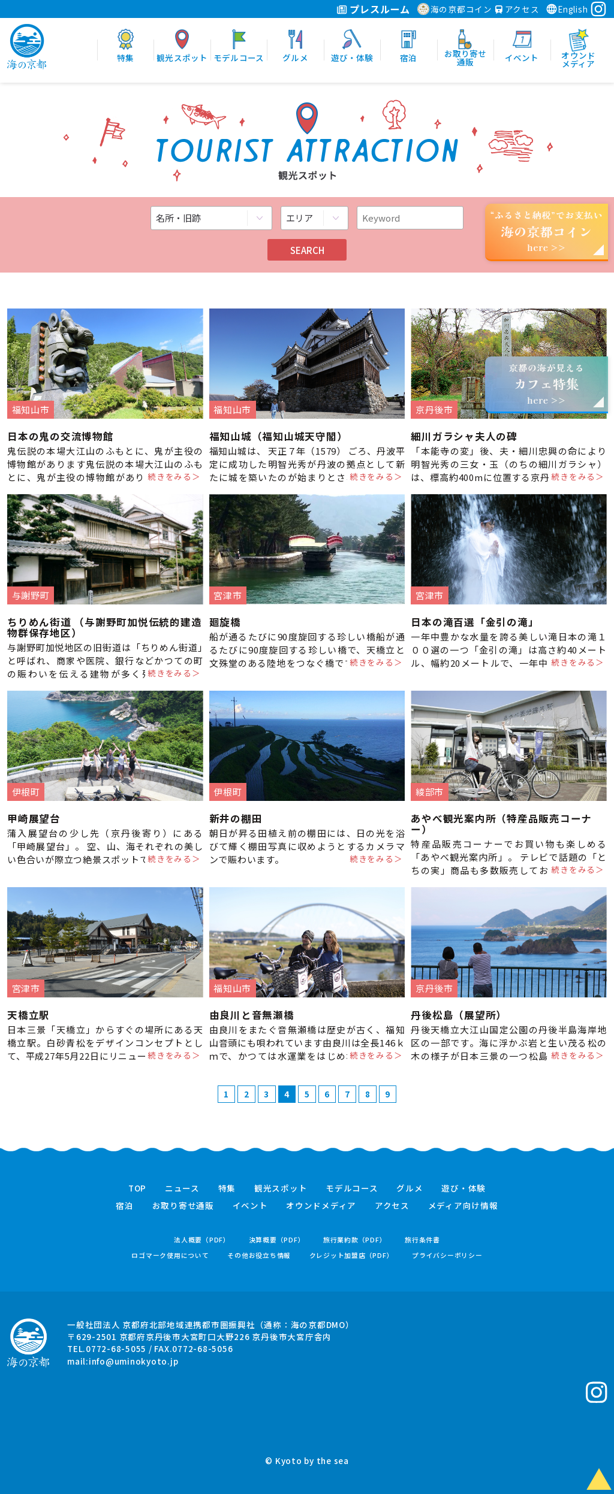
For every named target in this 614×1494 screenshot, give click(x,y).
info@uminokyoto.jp (134, 1361)
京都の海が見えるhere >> (546, 383)
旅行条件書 (422, 1239)
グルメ (409, 1188)
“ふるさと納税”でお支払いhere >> (546, 230)
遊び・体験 (463, 1188)
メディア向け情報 (463, 1206)
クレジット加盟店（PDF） (351, 1255)
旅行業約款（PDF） (355, 1239)
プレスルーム (373, 9)
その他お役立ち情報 (259, 1255)
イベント (250, 1206)
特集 (227, 1188)
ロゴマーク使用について (170, 1255)
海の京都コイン (454, 9)
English (567, 9)
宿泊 (125, 1206)
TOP (137, 1188)
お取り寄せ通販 (183, 1206)
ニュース (182, 1188)
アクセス (517, 9)
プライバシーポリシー (447, 1255)
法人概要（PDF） (202, 1239)
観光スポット (281, 1188)
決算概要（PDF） (277, 1239)
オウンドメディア (321, 1206)
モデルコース (352, 1188)
